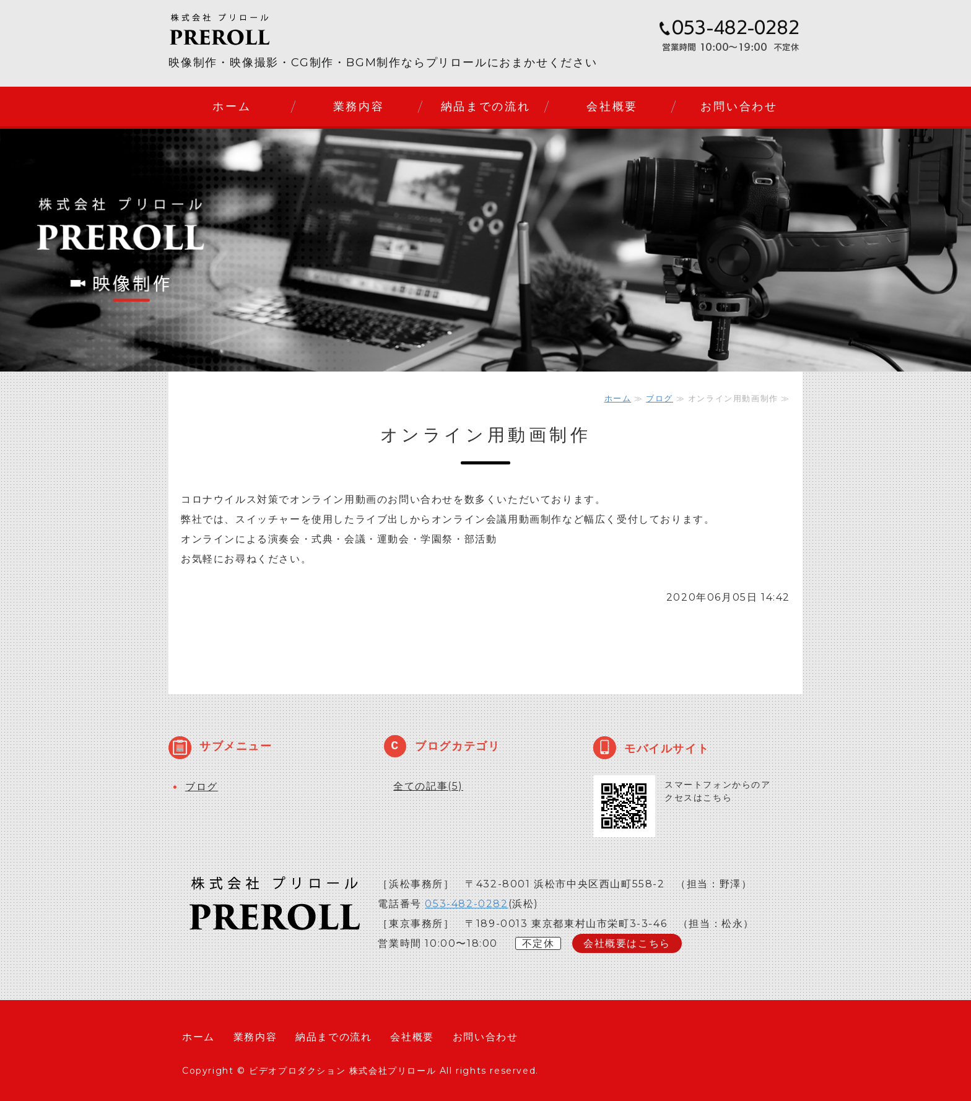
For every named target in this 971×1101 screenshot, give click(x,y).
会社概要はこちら (627, 943)
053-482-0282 (466, 904)
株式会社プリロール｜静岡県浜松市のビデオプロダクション (242, 29)
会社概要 (612, 106)
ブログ (659, 398)
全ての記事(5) (428, 786)
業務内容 (359, 106)
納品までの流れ (486, 106)
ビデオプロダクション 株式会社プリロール (342, 1070)
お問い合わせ (738, 106)
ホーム (231, 106)
